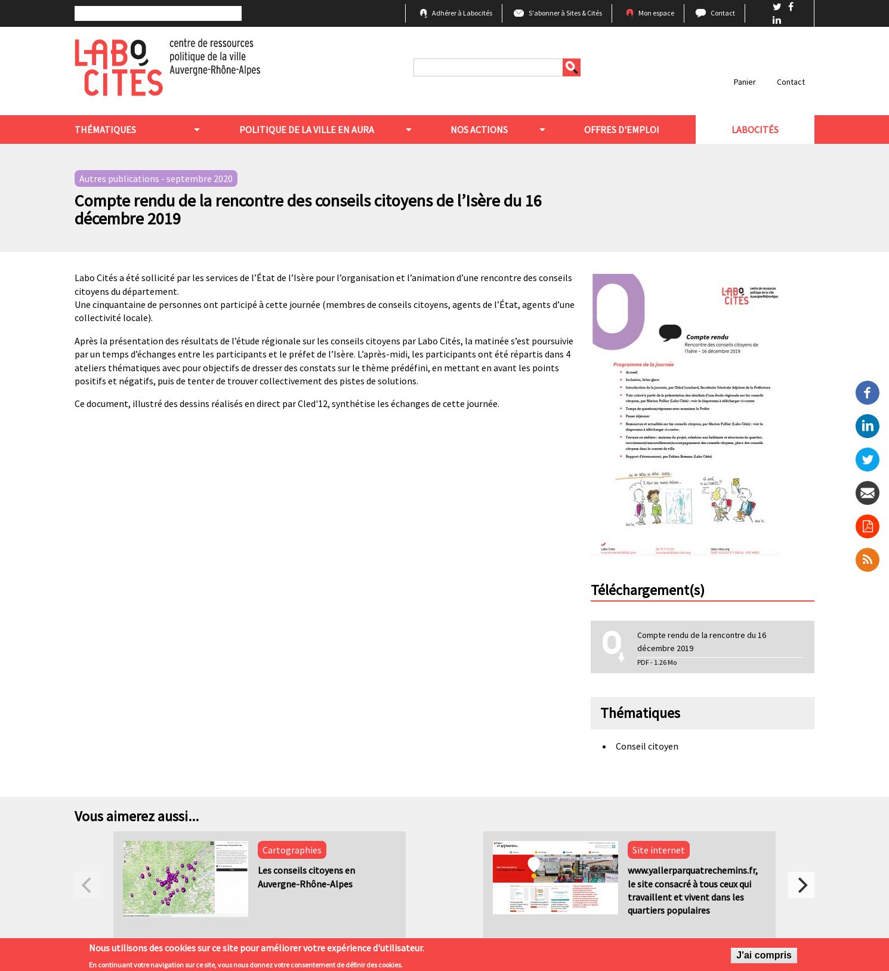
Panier (745, 81)
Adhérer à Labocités (462, 12)
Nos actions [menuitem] (479, 129)
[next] (801, 885)
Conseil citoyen (647, 746)
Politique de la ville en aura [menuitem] (306, 129)
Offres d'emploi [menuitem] (621, 129)
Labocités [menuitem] (755, 129)
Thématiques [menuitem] (105, 129)
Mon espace (656, 12)
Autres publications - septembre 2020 (156, 178)
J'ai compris (764, 957)
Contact (723, 12)
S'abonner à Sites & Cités (565, 12)
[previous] (88, 885)
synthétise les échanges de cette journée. (415, 403)
